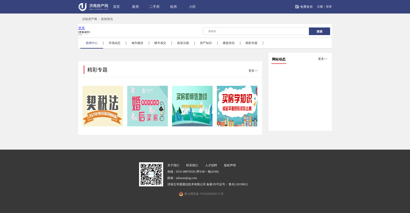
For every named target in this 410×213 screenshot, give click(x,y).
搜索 (320, 31)
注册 (320, 6)
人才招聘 (211, 165)
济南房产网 (89, 19)
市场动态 (114, 43)
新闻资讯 (107, 19)
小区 (192, 6)
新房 (135, 6)
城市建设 (137, 43)
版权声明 (230, 165)
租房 (173, 6)
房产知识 (206, 43)
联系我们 (192, 165)
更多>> (322, 58)
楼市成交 (160, 43)
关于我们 (173, 165)
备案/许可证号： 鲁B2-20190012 (227, 184)
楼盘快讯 (229, 43)
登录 (329, 6)
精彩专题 (251, 43)
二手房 (154, 6)
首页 (116, 6)
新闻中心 (92, 43)
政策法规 (183, 43)
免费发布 (306, 6)
